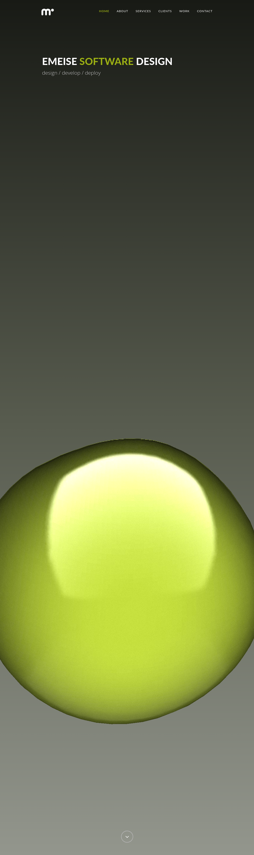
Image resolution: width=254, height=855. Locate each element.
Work (184, 11)
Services (143, 11)
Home (104, 11)
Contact (205, 11)
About (122, 11)
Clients (165, 11)
